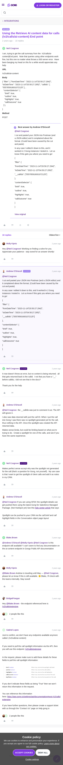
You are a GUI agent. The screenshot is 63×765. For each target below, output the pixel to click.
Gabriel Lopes (12, 630)
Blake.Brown (11, 537)
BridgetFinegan (13, 598)
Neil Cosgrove (12, 48)
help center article (43, 508)
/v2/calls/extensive (10, 606)
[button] (3, 6)
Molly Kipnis (11, 243)
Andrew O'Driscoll (14, 271)
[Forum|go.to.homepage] (12, 5)
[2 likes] (13, 614)
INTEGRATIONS (11, 21)
